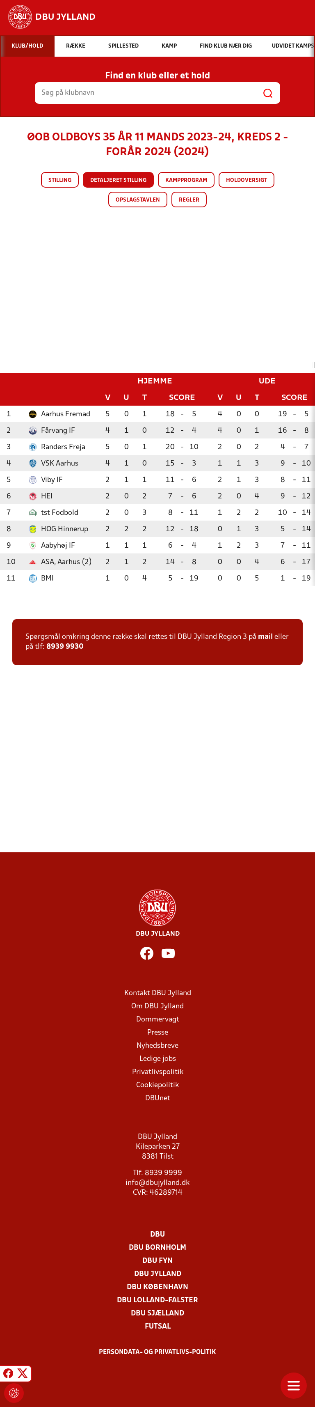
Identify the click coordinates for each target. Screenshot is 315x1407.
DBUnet (157, 1098)
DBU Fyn (157, 1261)
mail (265, 636)
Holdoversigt (246, 180)
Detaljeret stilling (118, 180)
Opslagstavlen (138, 200)
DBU (157, 1234)
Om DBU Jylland (157, 1006)
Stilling (59, 180)
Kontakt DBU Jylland (157, 993)
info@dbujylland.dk (157, 1183)
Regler (189, 200)
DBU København (157, 1287)
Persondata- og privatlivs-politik (157, 1352)
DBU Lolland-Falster (157, 1300)
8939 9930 (65, 646)
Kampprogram (186, 180)
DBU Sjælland (157, 1313)
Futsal (158, 1326)
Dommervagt (157, 1019)
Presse (157, 1032)
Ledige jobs (157, 1059)
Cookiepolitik (157, 1085)
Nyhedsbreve (157, 1045)
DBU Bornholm (157, 1247)
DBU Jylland (157, 1274)
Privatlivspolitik (157, 1072)
